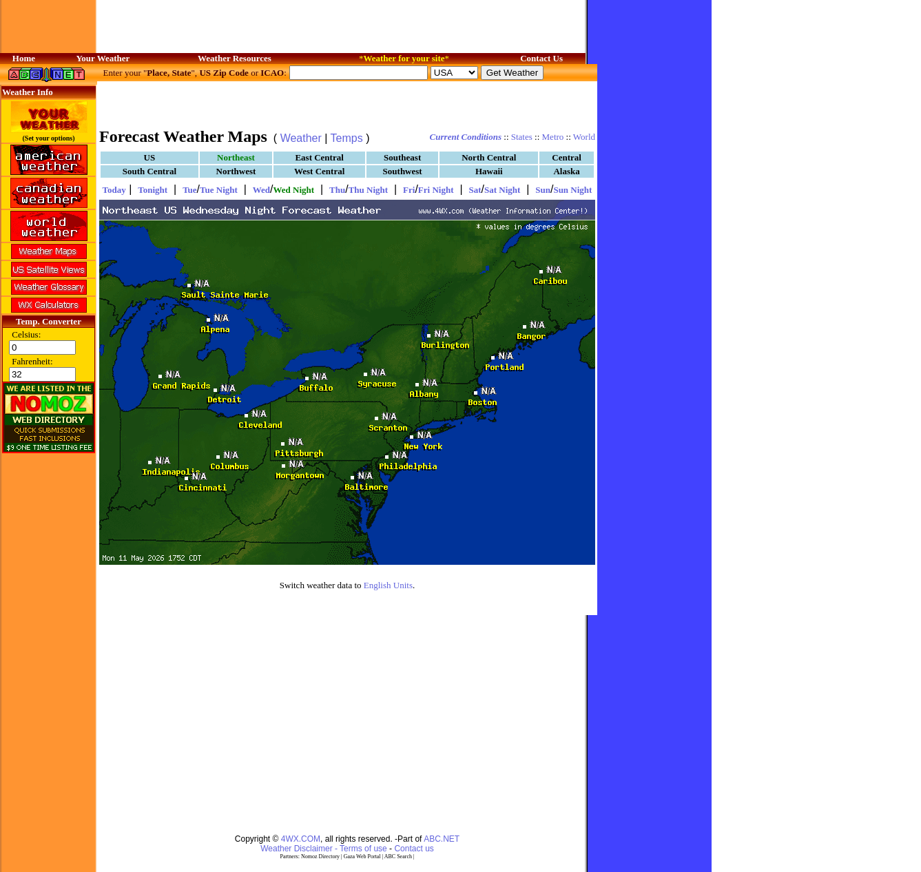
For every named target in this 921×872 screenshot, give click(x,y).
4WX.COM (300, 839)
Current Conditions (465, 137)
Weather (301, 138)
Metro (553, 137)
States (521, 137)
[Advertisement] (347, 103)
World (584, 137)
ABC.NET (441, 839)
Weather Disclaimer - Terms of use (323, 848)
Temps (347, 138)
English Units (388, 585)
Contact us (413, 848)
